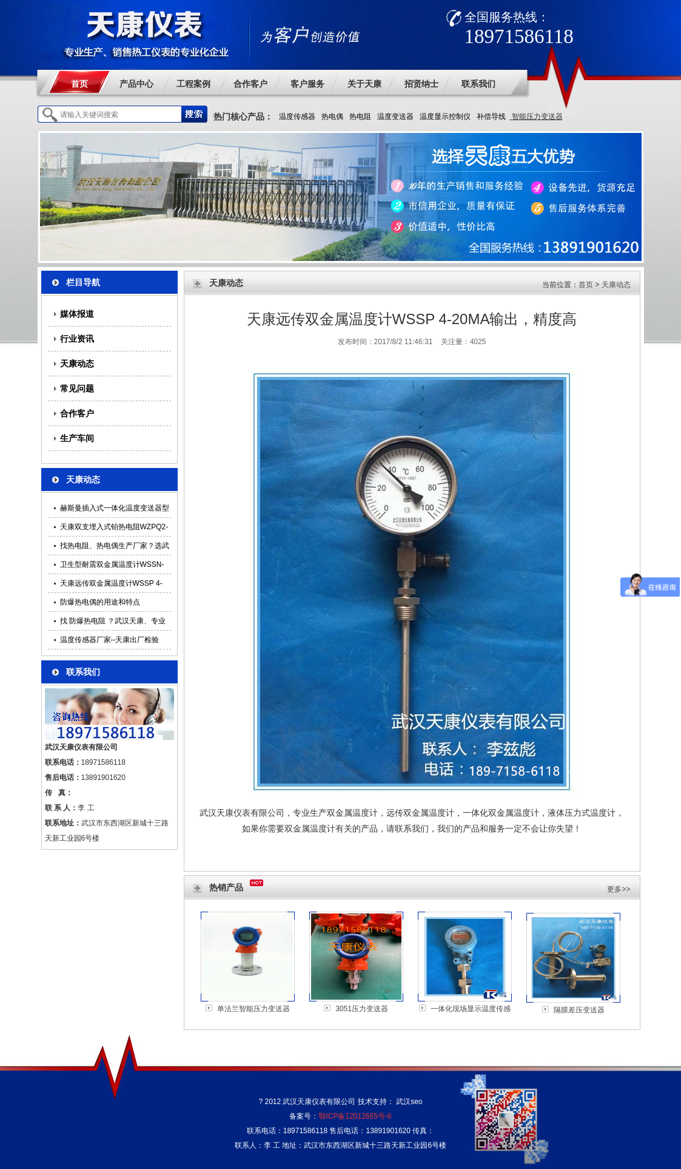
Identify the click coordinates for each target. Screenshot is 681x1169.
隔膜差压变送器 (579, 1010)
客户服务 (307, 84)
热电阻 (360, 116)
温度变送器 (395, 116)
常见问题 (77, 388)
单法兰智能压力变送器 (253, 1009)
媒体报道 (77, 314)
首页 (79, 84)
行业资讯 (77, 339)
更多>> (618, 889)
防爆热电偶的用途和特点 (100, 602)
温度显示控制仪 (445, 116)
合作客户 (250, 84)
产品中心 (136, 84)
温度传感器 (297, 116)
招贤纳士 (421, 84)
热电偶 (332, 116)
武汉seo (409, 1101)
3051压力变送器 (361, 1009)
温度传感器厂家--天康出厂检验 (109, 639)
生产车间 (77, 438)
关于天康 (364, 84)
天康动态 (77, 363)
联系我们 (478, 84)
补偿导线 (491, 116)
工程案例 (193, 84)
